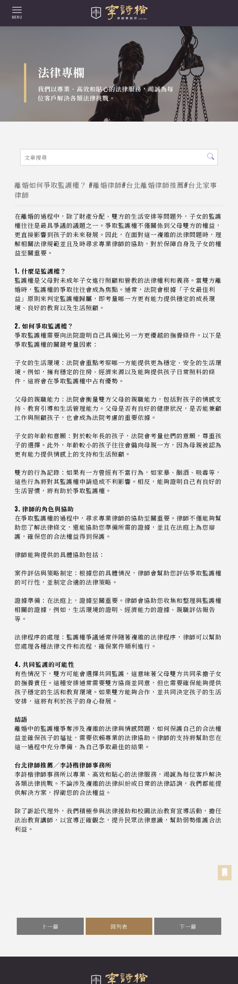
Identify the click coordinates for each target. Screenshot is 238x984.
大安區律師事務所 (203, 968)
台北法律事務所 (127, 968)
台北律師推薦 (164, 968)
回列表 (119, 926)
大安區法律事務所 (99, 976)
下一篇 (187, 926)
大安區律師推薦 (141, 976)
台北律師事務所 (88, 968)
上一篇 (50, 926)
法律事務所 (54, 968)
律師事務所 (24, 968)
